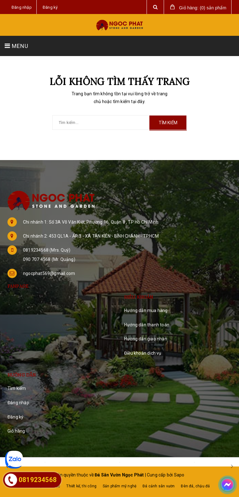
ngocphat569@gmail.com (49, 273)
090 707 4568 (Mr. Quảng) (49, 259)
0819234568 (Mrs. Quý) (46, 250)
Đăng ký (15, 416)
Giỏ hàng (16, 430)
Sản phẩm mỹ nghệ (119, 486)
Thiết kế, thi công (81, 486)
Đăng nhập (18, 402)
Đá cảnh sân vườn (159, 486)
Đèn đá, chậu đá (195, 486)
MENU (16, 46)
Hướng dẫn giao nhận (145, 338)
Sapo (179, 474)
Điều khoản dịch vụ (143, 353)
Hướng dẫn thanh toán (146, 324)
